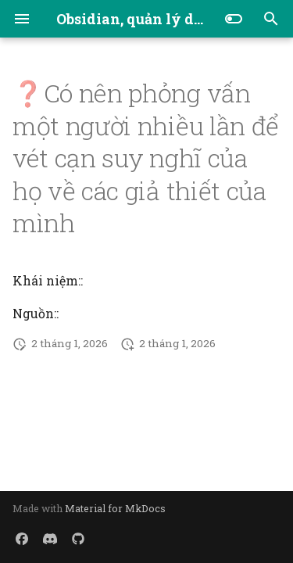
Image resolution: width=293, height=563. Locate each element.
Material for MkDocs (115, 508)
